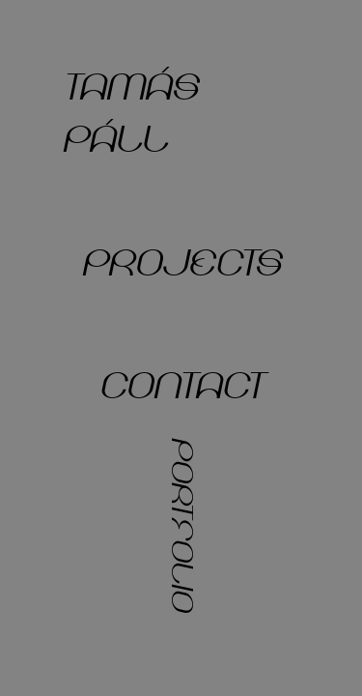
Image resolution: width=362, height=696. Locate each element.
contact (181, 386)
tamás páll (130, 114)
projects (181, 264)
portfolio (181, 524)
